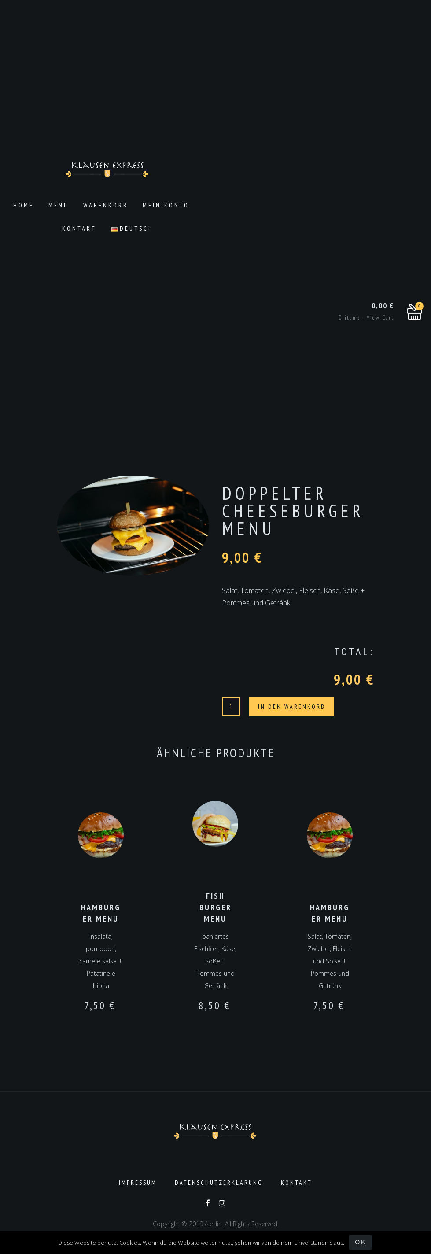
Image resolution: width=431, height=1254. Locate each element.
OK (360, 1242)
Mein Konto (166, 205)
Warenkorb (105, 205)
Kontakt (79, 228)
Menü (58, 205)
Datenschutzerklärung (219, 1182)
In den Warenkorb (291, 707)
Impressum (138, 1182)
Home (23, 205)
